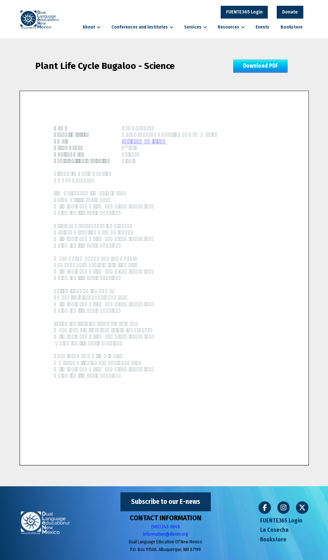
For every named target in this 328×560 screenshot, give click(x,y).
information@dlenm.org (165, 534)
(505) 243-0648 (165, 527)
